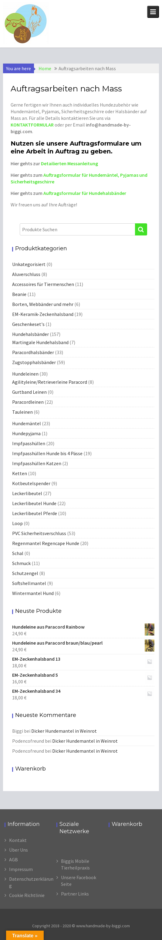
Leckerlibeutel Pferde (34, 513)
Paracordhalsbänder (33, 352)
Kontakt (18, 840)
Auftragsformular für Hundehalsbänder (84, 193)
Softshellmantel (29, 583)
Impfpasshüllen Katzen (36, 463)
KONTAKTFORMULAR (32, 125)
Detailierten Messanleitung (69, 163)
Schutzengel (25, 573)
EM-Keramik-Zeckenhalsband (42, 314)
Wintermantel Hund (33, 593)
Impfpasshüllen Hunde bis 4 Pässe (47, 453)
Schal (17, 553)
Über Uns (18, 850)
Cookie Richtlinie (27, 895)
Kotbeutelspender (31, 483)
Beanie (19, 294)
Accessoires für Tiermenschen (43, 284)
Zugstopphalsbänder (34, 362)
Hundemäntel (26, 423)
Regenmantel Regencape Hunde (45, 543)
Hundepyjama (26, 433)
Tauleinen (22, 412)
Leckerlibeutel (27, 493)
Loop (17, 523)
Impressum (21, 869)
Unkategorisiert (29, 264)
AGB (13, 859)
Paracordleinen (28, 402)
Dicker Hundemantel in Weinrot (64, 731)
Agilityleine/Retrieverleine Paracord (49, 382)
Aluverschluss (26, 274)
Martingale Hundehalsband (40, 342)
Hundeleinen (25, 374)
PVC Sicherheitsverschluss (39, 533)
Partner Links (75, 894)
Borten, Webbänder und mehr (42, 304)
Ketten (19, 473)
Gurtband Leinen (29, 392)
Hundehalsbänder (30, 334)
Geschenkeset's (28, 324)
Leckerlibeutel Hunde (34, 503)
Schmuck (21, 563)
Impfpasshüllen (28, 443)
